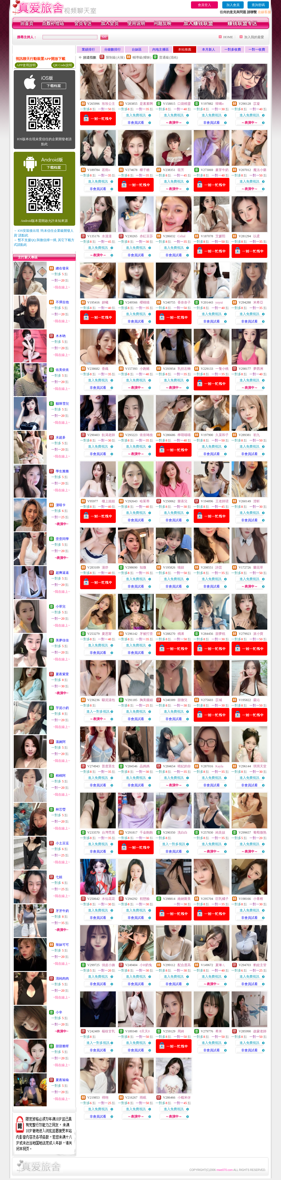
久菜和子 (222, 435)
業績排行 (88, 49)
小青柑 (258, 899)
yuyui (219, 302)
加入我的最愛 (254, 37)
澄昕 (256, 501)
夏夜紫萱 (62, 674)
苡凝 (256, 104)
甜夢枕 (220, 634)
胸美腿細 (146, 700)
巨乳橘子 (222, 899)
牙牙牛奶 (62, 911)
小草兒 (61, 606)
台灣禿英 (108, 832)
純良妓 (220, 832)
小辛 (59, 1012)
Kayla (219, 766)
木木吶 (61, 336)
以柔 (256, 236)
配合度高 (184, 965)
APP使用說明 (26, 65)
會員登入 (204, 5)
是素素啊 (146, 104)
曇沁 (256, 700)
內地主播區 (160, 49)
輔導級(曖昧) (142, 57)
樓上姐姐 (108, 501)
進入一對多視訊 (97, 711)
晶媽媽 (145, 766)
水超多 (61, 437)
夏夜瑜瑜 (62, 1080)
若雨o (106, 170)
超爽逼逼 (62, 573)
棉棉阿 (61, 776)
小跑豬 (145, 369)
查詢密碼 (258, 5)
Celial (182, 236)
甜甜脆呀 (62, 1046)
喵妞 (181, 567)
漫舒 (105, 567)
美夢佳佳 (62, 640)
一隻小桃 (222, 369)
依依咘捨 (146, 435)
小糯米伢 (184, 1097)
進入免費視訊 (136, 115)
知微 (143, 567)
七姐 (59, 877)
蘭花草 (258, 567)
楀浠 (181, 634)
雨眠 (143, 1097)
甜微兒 (182, 700)
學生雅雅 (62, 471)
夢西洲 (258, 369)
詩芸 (218, 567)
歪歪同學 (62, 539)
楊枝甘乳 (108, 1031)
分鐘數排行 (112, 49)
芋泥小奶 (62, 708)
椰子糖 (145, 170)
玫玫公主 (108, 104)
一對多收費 (232, 49)
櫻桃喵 (145, 302)
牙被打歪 (146, 634)
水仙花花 (108, 899)
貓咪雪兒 (62, 404)
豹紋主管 (259, 965)
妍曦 (105, 302)
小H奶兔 (146, 965)
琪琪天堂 (259, 766)
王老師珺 (222, 501)
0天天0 (145, 1031)
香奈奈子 (184, 302)
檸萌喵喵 (184, 435)
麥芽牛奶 (222, 170)
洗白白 (182, 832)
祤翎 (105, 1097)
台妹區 (137, 49)
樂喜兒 (182, 501)
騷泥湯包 (108, 700)
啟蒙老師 (259, 1031)
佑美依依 (62, 370)
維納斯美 (184, 899)
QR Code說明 (62, 65)
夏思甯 (107, 634)
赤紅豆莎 (146, 236)
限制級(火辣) (115, 57)
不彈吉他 (62, 302)
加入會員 (233, 5)
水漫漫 (107, 236)
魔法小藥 (259, 170)
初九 (256, 435)
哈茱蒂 (145, 501)
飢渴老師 (108, 435)
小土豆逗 (62, 843)
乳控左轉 (184, 369)
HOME (228, 37)
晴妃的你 (184, 766)
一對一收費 (257, 49)
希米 (218, 1031)
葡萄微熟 (259, 832)
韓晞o (219, 104)
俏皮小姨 (108, 965)
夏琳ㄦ (220, 965)
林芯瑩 (61, 809)
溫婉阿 (61, 742)
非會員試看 (136, 123)
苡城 (218, 700)
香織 (105, 369)
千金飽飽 (146, 832)
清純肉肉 (62, 978)
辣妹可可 (62, 945)
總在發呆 (62, 268)
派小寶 (258, 634)
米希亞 (258, 302)
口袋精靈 (184, 104)
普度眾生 (108, 766)
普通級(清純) (168, 57)
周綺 (181, 1031)
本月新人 (208, 49)
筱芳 (181, 170)
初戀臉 (145, 899)
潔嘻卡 (61, 505)
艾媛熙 (220, 236)
